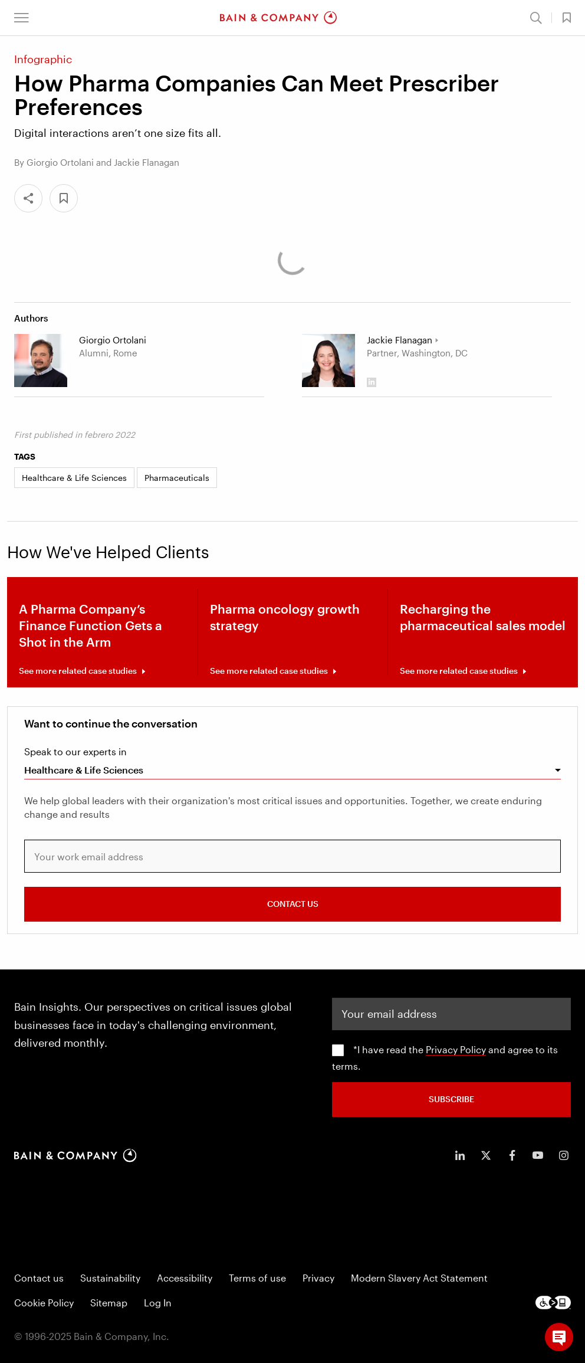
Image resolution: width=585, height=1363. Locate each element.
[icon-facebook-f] (512, 1155)
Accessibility (184, 1277)
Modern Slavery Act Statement (419, 1277)
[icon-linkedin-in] (460, 1155)
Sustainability (110, 1277)
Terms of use (257, 1277)
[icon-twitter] (486, 1155)
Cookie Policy (44, 1302)
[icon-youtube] (538, 1155)
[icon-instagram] (564, 1155)
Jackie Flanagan (399, 340)
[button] (21, 17)
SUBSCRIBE (451, 1099)
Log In (158, 1302)
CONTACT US (292, 904)
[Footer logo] (553, 1302)
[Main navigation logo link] (278, 17)
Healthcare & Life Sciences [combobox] (83, 769)
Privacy (318, 1277)
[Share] (28, 198)
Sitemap (108, 1302)
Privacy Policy (456, 1049)
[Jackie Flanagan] (328, 360)
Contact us (39, 1277)
